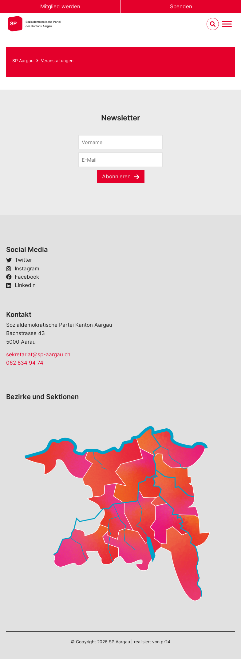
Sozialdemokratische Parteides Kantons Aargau (43, 24)
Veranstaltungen (57, 60)
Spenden (181, 6)
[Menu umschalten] (227, 24)
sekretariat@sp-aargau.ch (38, 354)
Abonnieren (116, 176)
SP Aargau (23, 60)
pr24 (165, 641)
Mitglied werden (60, 6)
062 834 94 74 (24, 363)
